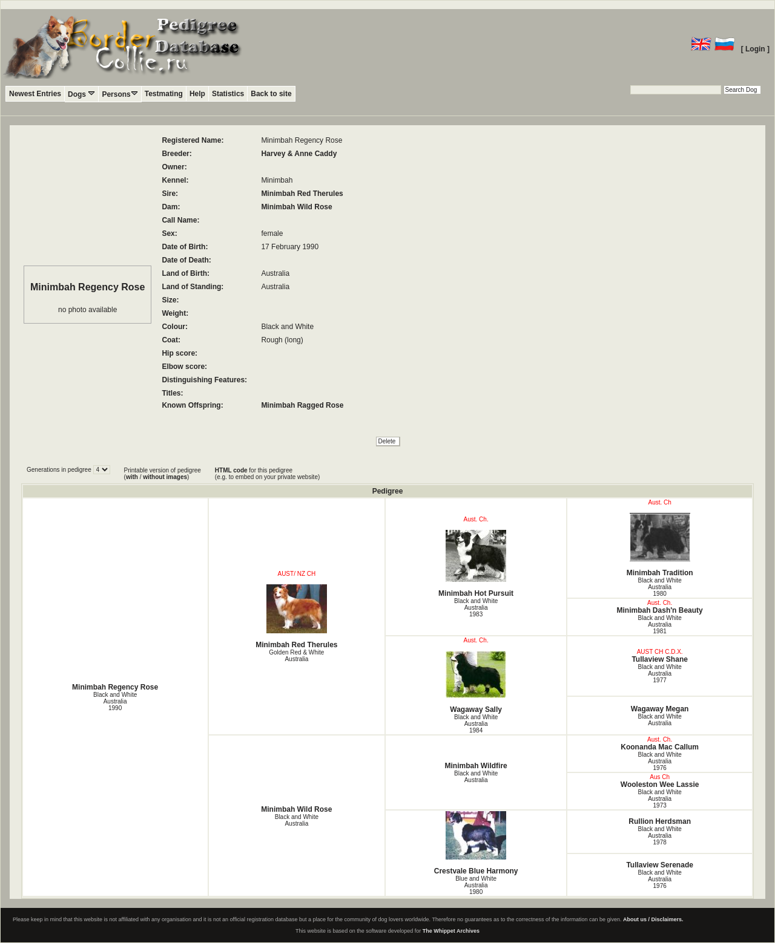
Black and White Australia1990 (115, 701)
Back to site (271, 94)
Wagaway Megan (660, 709)
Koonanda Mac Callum (660, 747)
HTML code (231, 470)
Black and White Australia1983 (476, 608)
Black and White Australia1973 (660, 799)
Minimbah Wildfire (476, 766)
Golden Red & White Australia (296, 655)
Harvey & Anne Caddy (299, 153)
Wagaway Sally (476, 682)
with (132, 477)
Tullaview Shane (659, 659)
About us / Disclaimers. (653, 919)
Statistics (228, 94)
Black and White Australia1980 (660, 587)
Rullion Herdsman (659, 821)
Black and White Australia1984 (476, 724)
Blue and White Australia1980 (475, 885)
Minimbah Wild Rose (296, 207)
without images (165, 477)
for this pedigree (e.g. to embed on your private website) (267, 473)
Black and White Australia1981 (660, 625)
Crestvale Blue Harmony (476, 843)
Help (197, 94)
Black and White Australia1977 (660, 674)
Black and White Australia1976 (660, 761)
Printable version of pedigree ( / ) (162, 473)
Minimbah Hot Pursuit (476, 564)
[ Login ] (755, 49)
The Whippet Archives (451, 931)
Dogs (81, 94)
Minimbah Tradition (659, 545)
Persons (119, 94)
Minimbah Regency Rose (115, 687)
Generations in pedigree (60, 469)
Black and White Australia (660, 719)
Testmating (164, 94)
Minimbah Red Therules (302, 193)
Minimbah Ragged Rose (302, 405)
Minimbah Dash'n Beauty (660, 610)
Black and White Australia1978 (660, 836)
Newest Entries (35, 94)
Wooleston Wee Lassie (660, 784)
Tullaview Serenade (659, 865)
